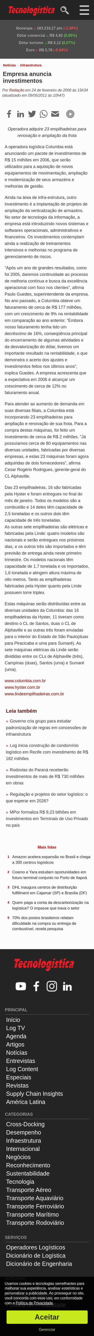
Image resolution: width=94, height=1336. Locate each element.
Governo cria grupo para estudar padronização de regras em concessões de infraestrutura (46, 728)
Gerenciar (47, 1330)
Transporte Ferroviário (35, 1206)
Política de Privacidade (34, 1303)
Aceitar (47, 1317)
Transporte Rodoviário (35, 1222)
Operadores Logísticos (35, 1247)
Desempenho (23, 1132)
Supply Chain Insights (34, 1093)
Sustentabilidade (28, 1173)
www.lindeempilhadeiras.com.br (34, 694)
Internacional (23, 1149)
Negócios (18, 1157)
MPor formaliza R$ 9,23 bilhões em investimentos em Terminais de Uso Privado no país (47, 819)
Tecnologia (20, 1181)
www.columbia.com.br (25, 680)
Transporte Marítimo (32, 1214)
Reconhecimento (28, 1165)
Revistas (17, 1085)
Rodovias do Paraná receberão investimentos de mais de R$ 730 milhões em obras (45, 776)
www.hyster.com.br (22, 687)
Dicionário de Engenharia (39, 1263)
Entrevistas (20, 1061)
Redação (16, 90)
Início (13, 1019)
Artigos (15, 1044)
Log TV (15, 1028)
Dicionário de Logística (36, 1255)
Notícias (9, 65)
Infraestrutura (31, 65)
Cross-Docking (25, 1124)
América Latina (25, 1102)
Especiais (18, 1077)
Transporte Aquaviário (34, 1198)
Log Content (22, 1069)
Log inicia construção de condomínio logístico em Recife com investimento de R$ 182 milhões (47, 752)
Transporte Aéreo (28, 1190)
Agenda (16, 1036)
